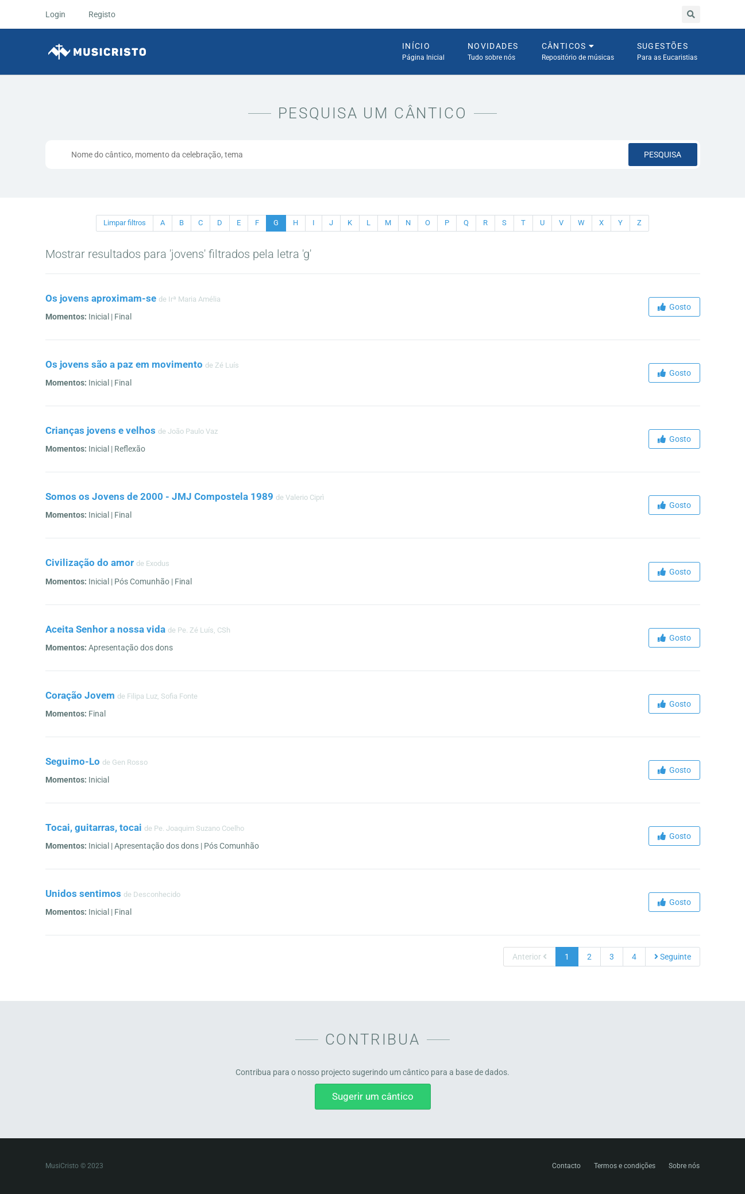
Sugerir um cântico (373, 1096)
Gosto (674, 306)
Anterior (529, 956)
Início (423, 52)
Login (55, 14)
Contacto (566, 1166)
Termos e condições (624, 1166)
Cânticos (578, 52)
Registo (101, 14)
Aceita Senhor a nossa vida (105, 629)
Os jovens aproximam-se (100, 298)
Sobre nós (684, 1166)
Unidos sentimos (83, 893)
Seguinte (672, 956)
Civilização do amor (89, 562)
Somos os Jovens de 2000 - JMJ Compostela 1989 (159, 496)
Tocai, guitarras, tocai (93, 827)
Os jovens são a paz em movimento (124, 364)
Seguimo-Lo (72, 761)
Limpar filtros (124, 222)
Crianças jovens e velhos (100, 430)
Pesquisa (662, 154)
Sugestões (667, 52)
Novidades (493, 52)
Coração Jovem (80, 695)
